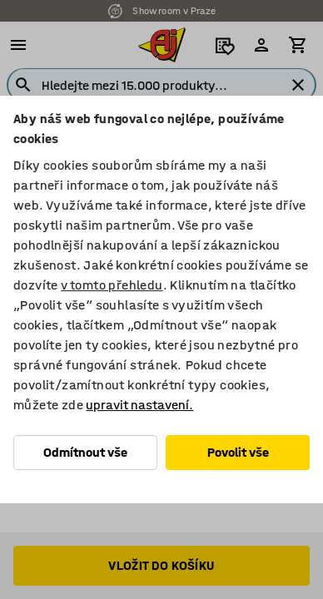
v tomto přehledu (111, 285)
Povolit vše (238, 452)
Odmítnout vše (85, 452)
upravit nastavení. (139, 405)
